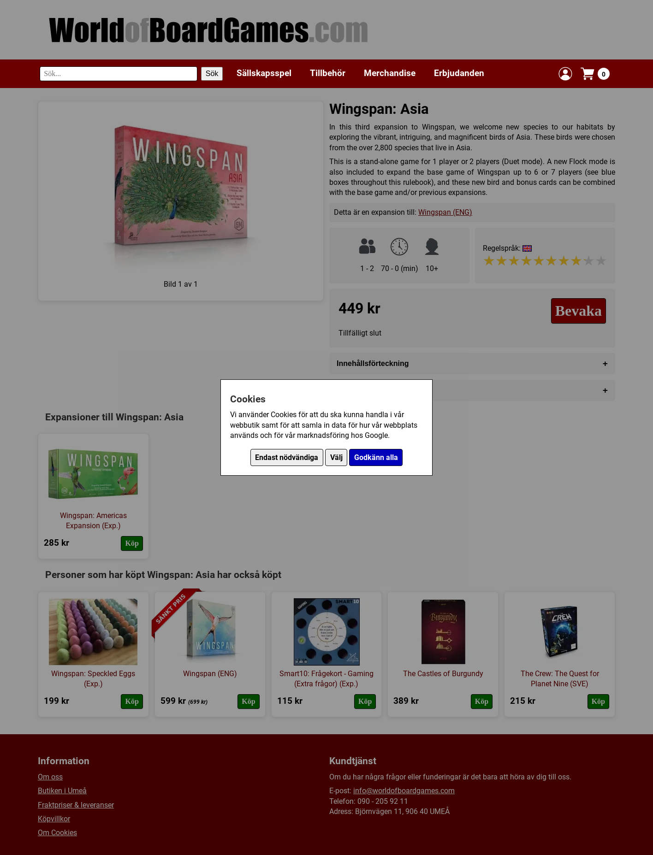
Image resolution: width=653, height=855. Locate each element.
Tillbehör (327, 73)
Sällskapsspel (264, 73)
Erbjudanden (459, 73)
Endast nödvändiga (286, 457)
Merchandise (390, 73)
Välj (336, 457)
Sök (212, 73)
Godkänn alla (376, 457)
